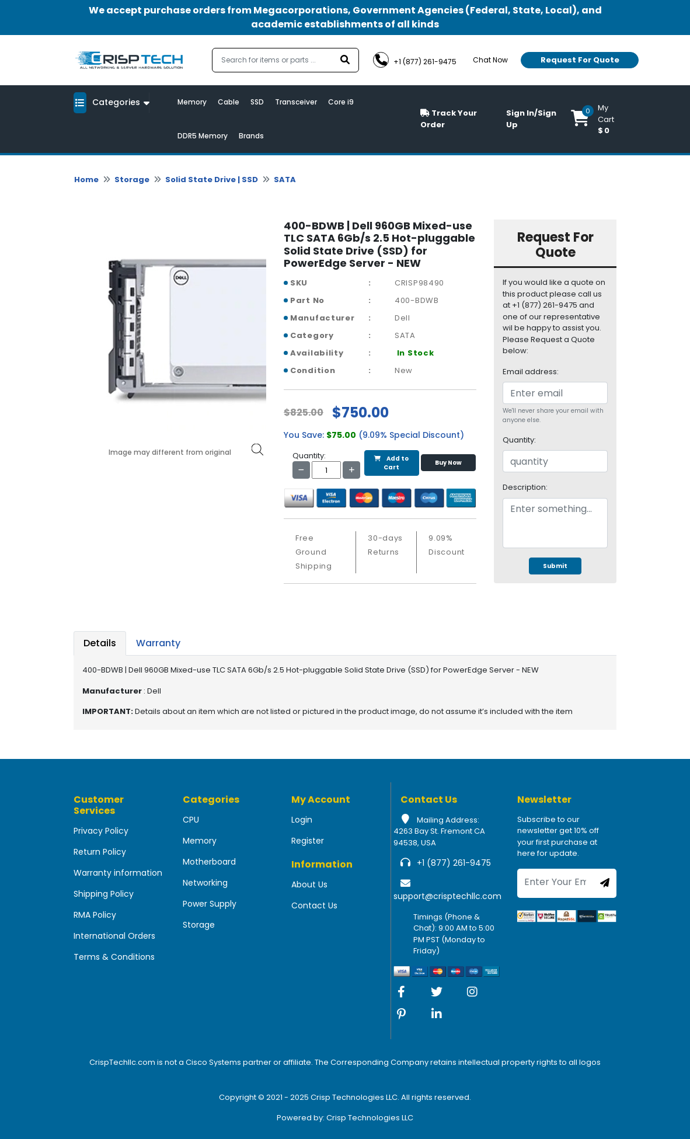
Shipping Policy (104, 894)
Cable (228, 102)
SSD (257, 102)
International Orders (114, 936)
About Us (309, 884)
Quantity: (519, 439)
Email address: (531, 371)
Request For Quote (580, 59)
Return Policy (100, 852)
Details (99, 643)
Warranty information (118, 873)
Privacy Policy (101, 831)
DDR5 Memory (202, 136)
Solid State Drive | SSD (211, 179)
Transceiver (296, 102)
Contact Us (314, 905)
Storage (131, 179)
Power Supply (209, 904)
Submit (555, 566)
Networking (205, 883)
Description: (525, 487)
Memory (192, 102)
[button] (593, 119)
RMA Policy (95, 915)
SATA (285, 179)
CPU (191, 819)
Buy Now (448, 462)
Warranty (158, 643)
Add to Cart (391, 463)
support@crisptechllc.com (447, 896)
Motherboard (209, 862)
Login (301, 819)
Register (307, 841)
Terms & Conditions (114, 957)
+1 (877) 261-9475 (454, 863)
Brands (251, 136)
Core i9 (341, 102)
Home (86, 179)
